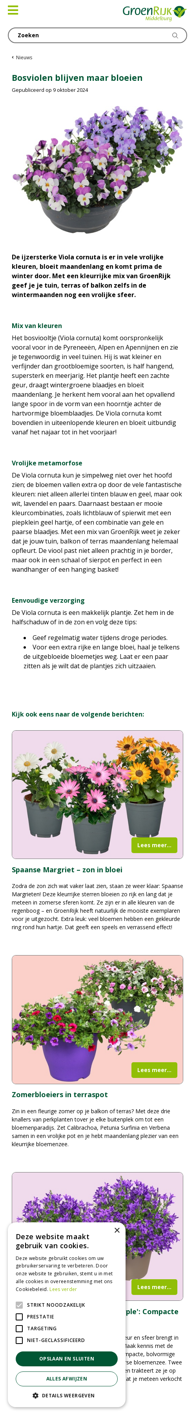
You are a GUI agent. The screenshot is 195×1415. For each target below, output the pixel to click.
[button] (67, 1395)
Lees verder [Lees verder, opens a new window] (63, 1289)
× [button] (117, 1231)
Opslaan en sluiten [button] (66, 1358)
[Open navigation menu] (13, 10)
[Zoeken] (97, 35)
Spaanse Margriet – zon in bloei (67, 869)
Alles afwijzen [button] (66, 1378)
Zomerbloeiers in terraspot (60, 1094)
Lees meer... (154, 845)
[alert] (67, 1314)
